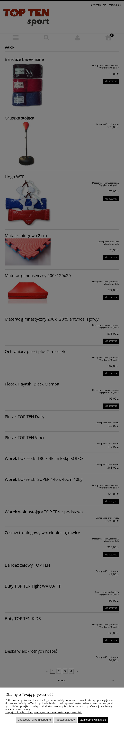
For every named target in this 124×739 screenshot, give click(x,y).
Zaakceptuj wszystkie (93, 719)
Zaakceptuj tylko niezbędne (34, 719)
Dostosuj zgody (66, 719)
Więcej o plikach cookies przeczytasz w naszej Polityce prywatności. (43, 712)
